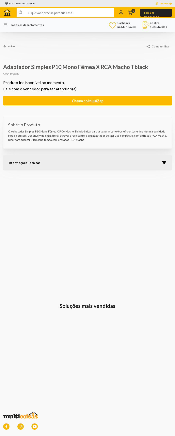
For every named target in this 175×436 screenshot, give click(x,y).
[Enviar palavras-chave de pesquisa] (20, 12)
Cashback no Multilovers (123, 24)
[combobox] (65, 12)
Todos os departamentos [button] (23, 25)
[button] (121, 13)
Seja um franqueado (151, 14)
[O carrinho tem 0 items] (133, 13)
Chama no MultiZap (87, 101)
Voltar (11, 46)
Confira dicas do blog (154, 25)
